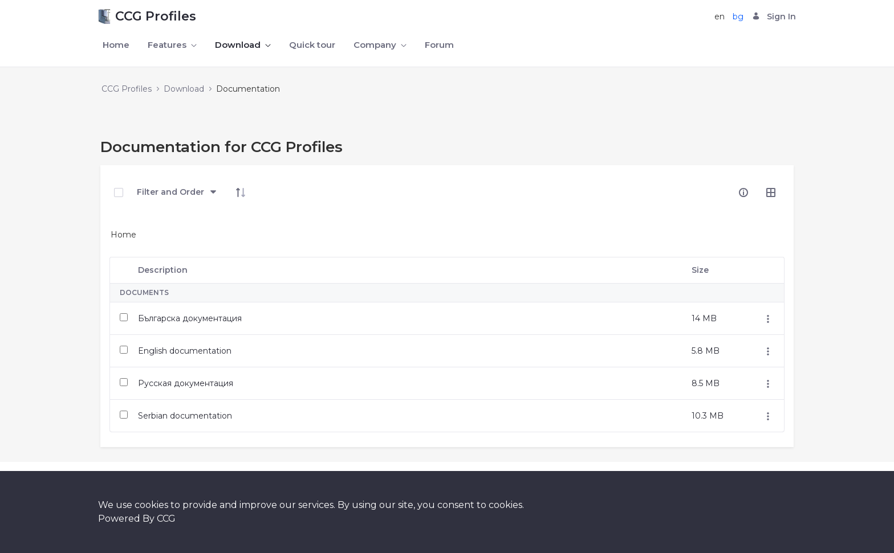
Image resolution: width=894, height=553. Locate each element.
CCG (166, 518)
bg (738, 16)
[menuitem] (116, 45)
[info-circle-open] (743, 192)
